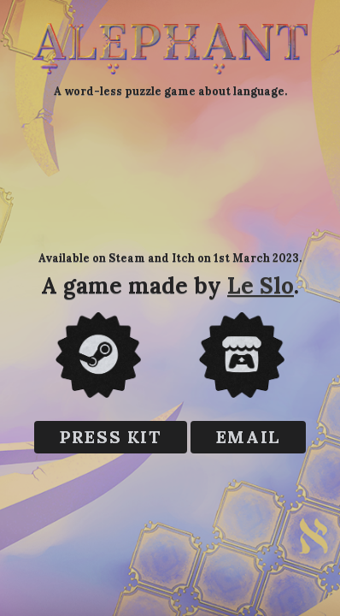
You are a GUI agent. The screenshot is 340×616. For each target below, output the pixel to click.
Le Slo (260, 285)
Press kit (110, 436)
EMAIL (248, 436)
